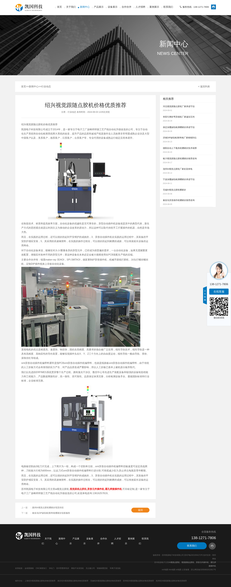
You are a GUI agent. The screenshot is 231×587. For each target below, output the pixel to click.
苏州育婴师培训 (62, 568)
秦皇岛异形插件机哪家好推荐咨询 (179, 200)
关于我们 (71, 7)
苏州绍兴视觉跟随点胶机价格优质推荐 (138, 581)
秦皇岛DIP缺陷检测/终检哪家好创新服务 (51, 513)
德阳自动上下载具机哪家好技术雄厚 (180, 148)
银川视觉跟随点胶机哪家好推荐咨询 (180, 158)
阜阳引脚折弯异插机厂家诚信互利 (179, 117)
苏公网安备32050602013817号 (203, 570)
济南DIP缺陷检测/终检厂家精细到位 (180, 137)
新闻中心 (85, 7)
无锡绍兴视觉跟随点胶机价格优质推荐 (105, 581)
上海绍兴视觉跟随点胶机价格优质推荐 (40, 581)
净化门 (51, 568)
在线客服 (218, 291)
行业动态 (46, 86)
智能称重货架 (102, 568)
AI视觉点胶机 (174, 562)
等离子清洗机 (115, 568)
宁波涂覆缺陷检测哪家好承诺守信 (179, 179)
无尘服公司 (90, 568)
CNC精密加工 (41, 568)
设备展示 (112, 7)
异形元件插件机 (202, 562)
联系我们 (168, 7)
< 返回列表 (204, 86)
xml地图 (165, 570)
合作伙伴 (126, 7)
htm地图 (172, 570)
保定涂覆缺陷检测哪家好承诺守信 (179, 127)
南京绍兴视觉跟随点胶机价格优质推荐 (73, 581)
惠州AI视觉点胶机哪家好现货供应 (48, 507)
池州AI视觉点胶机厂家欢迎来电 (177, 169)
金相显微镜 (29, 568)
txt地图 (178, 570)
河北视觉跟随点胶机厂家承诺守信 (179, 106)
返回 (140, 510)
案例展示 (154, 7)
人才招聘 (140, 7)
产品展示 (99, 7)
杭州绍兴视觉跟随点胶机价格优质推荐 (171, 581)
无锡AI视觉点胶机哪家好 (174, 190)
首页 (59, 7)
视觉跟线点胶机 (187, 562)
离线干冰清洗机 (77, 568)
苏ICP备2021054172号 (193, 555)
